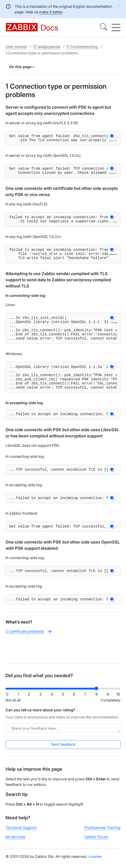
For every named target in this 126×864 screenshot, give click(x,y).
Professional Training (102, 831)
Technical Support (21, 831)
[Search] (103, 27)
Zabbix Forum (96, 840)
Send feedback (63, 748)
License (94, 860)
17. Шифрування (46, 46)
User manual (16, 46)
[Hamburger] (116, 27)
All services (15, 840)
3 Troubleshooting (82, 46)
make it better (50, 12)
